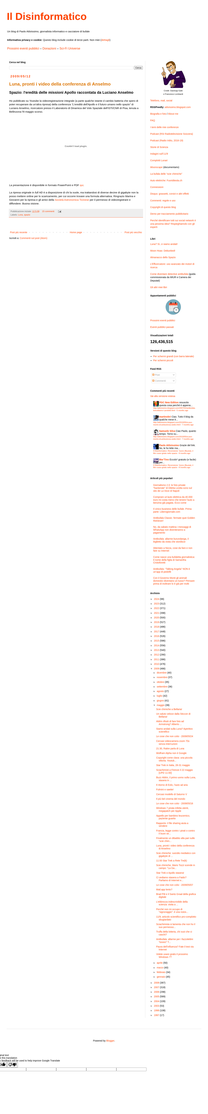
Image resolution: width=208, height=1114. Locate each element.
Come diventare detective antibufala (169, 274)
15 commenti (48, 211)
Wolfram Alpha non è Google (171, 753)
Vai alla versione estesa (162, 396)
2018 (157, 626)
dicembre (162, 672)
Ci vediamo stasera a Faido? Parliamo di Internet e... (171, 879)
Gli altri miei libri (158, 287)
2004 (157, 1001)
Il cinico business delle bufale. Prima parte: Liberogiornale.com (172, 510)
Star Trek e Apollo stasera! (170, 872)
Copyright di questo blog (163, 207)
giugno (160, 700)
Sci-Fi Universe (69, 48)
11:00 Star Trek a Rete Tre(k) (171, 860)
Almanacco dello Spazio (163, 257)
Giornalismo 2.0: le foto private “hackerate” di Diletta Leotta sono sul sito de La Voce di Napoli (172, 488)
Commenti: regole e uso (163, 200)
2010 (157, 664)
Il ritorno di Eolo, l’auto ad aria (172, 785)
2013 (157, 650)
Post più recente (18, 232)
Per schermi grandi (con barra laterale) (173, 356)
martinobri (165, 416)
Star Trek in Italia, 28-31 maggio (173, 765)
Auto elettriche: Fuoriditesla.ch (166, 180)
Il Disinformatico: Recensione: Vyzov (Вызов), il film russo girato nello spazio (173, 452)
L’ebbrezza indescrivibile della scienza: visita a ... (172, 903)
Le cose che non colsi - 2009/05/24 (174, 736)
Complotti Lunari (159, 160)
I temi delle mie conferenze (164, 127)
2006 (157, 992)
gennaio (161, 976)
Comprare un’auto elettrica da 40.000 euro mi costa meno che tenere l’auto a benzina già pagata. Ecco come (173, 500)
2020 (157, 617)
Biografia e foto (158, 113)
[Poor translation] (12, 1065)
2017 (157, 631)
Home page (76, 232)
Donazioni (49, 48)
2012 (157, 654)
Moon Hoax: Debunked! (162, 250)
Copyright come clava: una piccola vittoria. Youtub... (174, 759)
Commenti (159, 380)
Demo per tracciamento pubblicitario (169, 213)
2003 (157, 1005)
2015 (157, 640)
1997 (157, 1015)
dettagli (105, 39)
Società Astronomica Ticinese (72, 199)
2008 (157, 982)
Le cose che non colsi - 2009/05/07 (174, 885)
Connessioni (156, 187)
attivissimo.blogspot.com (178, 107)
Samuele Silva (167, 431)
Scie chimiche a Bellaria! (169, 709)
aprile (160, 962)
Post (156, 374)
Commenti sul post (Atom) (33, 238)
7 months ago (188, 425)
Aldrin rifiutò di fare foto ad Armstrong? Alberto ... (170, 723)
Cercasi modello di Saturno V (171, 794)
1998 (157, 1010)
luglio (160, 695)
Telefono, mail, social (161, 100)
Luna (20, 215)
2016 (157, 636)
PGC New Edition (169, 402)
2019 (157, 622)
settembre (162, 686)
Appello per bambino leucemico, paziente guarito (173, 817)
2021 (157, 613)
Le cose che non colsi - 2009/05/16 (174, 803)
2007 (157, 987)
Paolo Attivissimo (169, 445)
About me (173, 113)
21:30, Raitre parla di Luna (170, 748)
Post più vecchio (133, 232)
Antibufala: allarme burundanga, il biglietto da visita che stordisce (171, 540)
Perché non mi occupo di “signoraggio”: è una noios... (172, 910)
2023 (157, 603)
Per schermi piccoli (163, 360)
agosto (160, 691)
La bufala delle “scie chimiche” (166, 173)
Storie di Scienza (159, 147)
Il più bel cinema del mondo (170, 798)
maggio (161, 705)
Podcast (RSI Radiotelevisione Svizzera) (171, 133)
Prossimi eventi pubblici (23, 48)
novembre (162, 677)
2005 (157, 996)
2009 (157, 668)
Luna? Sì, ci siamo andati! (164, 244)
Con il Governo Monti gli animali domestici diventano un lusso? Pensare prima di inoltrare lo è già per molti (174, 581)
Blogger (110, 1040)
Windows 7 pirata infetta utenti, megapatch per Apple (172, 809)
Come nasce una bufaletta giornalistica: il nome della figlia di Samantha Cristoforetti (174, 560)
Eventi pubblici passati (162, 327)
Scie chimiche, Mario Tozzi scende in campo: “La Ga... (175, 866)
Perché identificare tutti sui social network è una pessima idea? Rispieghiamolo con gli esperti (173, 223)
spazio (27, 215)
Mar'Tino (164, 459)
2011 (157, 659)
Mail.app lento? (164, 889)
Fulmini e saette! (165, 789)
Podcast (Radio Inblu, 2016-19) (166, 140)
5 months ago (182, 410)
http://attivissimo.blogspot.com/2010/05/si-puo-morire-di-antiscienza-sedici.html (173, 423)
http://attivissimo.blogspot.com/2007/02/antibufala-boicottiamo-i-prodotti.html (174, 409)
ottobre (161, 682)
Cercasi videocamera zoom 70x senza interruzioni (172, 742)
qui (81, 185)
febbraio (161, 972)
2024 (157, 599)
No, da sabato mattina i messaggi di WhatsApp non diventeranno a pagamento (172, 530)
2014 (157, 645)
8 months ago (184, 453)
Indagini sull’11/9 (159, 153)
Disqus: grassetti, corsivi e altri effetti (169, 193)
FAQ (152, 120)
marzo (160, 967)
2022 (157, 608)
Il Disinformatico (47, 16)
